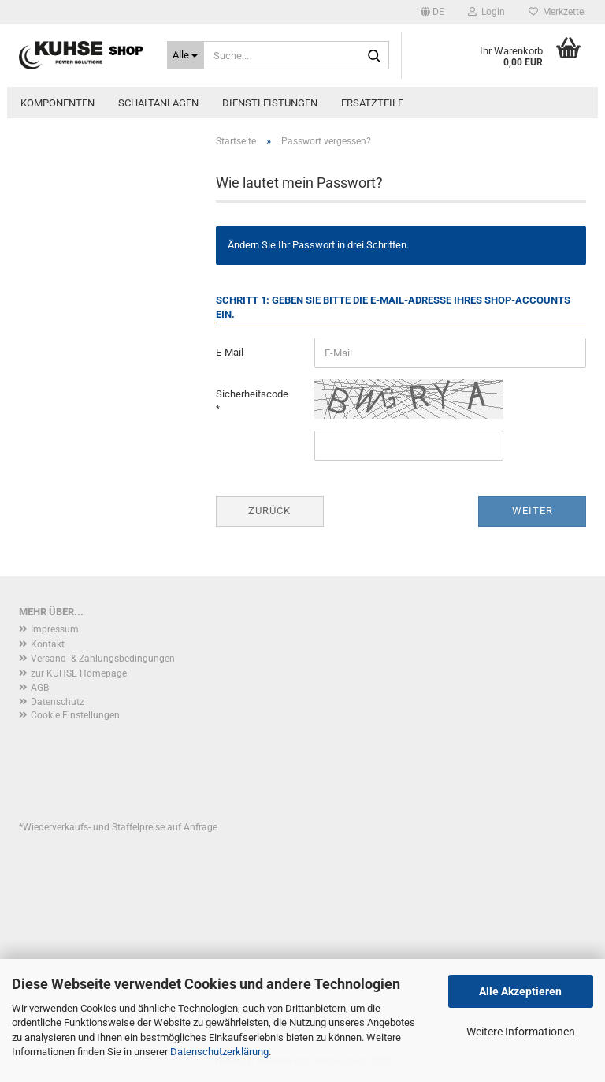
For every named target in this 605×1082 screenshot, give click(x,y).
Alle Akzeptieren (520, 991)
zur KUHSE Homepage (79, 673)
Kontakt (48, 644)
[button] (432, 12)
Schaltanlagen (158, 103)
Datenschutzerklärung (219, 1052)
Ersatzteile (372, 103)
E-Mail (229, 352)
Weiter (532, 511)
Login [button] (486, 11)
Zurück (269, 511)
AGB (40, 687)
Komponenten (57, 103)
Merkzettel (557, 11)
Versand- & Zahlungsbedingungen (103, 658)
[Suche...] (186, 55)
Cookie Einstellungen (75, 715)
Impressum (55, 629)
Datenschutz (57, 701)
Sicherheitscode (252, 394)
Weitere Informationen (520, 1031)
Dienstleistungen (269, 103)
